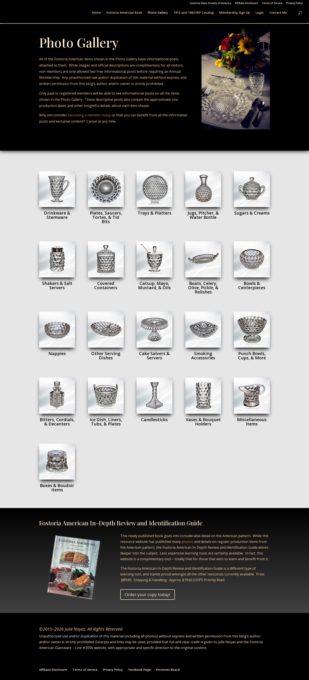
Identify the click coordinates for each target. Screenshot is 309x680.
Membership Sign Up (234, 13)
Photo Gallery (158, 13)
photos (187, 541)
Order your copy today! (148, 594)
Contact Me (278, 13)
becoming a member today (89, 115)
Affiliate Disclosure (246, 3)
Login (260, 13)
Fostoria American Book (124, 13)
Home (96, 13)
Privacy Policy (294, 3)
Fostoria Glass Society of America (210, 3)
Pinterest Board (168, 670)
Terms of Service (272, 3)
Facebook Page (139, 670)
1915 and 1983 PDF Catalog (194, 13)
